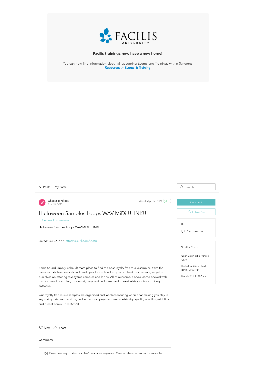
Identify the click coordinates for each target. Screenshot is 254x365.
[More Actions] (169, 201)
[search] (196, 187)
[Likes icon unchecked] (41, 327)
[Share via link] (59, 327)
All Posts (44, 187)
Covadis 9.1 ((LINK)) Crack (193, 276)
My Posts (61, 187)
